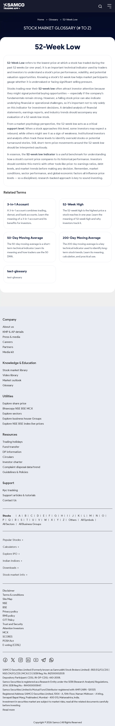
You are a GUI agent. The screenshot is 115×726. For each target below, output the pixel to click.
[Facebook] (5, 660)
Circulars (8, 457)
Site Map (7, 599)
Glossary (53, 19)
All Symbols (87, 519)
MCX (5, 632)
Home (40, 19)
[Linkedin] (28, 660)
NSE (5, 603)
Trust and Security (13, 624)
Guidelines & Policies (15, 472)
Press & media (11, 337)
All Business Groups (30, 524)
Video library (10, 375)
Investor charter (12, 462)
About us (8, 326)
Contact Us (9, 500)
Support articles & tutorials (19, 495)
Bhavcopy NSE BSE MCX (18, 408)
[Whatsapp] (51, 660)
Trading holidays (12, 441)
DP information (12, 452)
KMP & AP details (13, 331)
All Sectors (8, 524)
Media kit (8, 352)
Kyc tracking (10, 490)
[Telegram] (43, 660)
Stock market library (15, 370)
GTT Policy (8, 619)
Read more (9, 709)
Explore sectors (12, 413)
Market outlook (12, 380)
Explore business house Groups (22, 418)
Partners (8, 347)
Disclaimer (8, 590)
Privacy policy (10, 611)
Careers (8, 342)
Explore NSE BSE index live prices (23, 423)
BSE (5, 607)
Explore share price (14, 403)
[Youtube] (36, 660)
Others (72, 519)
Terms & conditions (13, 594)
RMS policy (9, 615)
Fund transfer (11, 446)
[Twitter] (13, 660)
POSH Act (8, 640)
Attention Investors (13, 628)
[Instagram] (20, 660)
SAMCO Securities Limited (17, 669)
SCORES (7, 636)
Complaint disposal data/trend (21, 467)
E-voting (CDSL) (12, 645)
